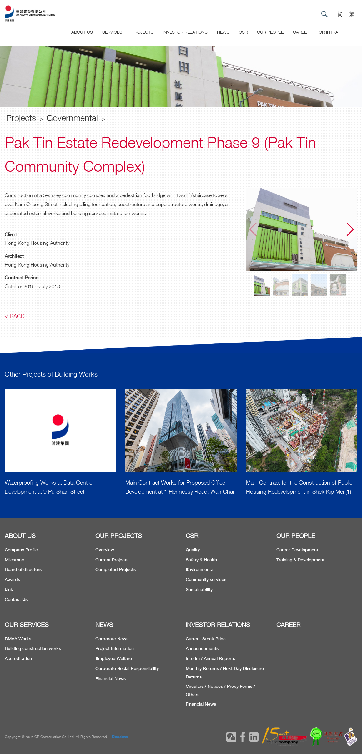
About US (82, 32)
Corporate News (111, 638)
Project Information (114, 648)
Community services (206, 579)
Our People (270, 32)
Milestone (14, 559)
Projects (142, 32)
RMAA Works (18, 638)
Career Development (297, 549)
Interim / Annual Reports (210, 658)
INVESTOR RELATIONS (218, 624)
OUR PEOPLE (295, 535)
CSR (243, 32)
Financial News (110, 678)
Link (9, 589)
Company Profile (21, 549)
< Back (15, 316)
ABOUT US (20, 535)
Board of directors (23, 569)
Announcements (202, 648)
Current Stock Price (206, 638)
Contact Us (16, 599)
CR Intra (328, 32)
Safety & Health (201, 559)
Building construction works (33, 648)
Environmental (200, 569)
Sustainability (199, 589)
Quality (193, 549)
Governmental (72, 118)
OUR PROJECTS (118, 535)
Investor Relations (185, 32)
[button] (350, 229)
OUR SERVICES (27, 624)
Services (112, 32)
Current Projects (111, 559)
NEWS (104, 624)
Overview (104, 549)
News (223, 32)
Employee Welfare (113, 658)
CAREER (301, 32)
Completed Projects (115, 569)
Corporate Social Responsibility (127, 668)
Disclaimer (120, 736)
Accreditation (18, 658)
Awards (12, 579)
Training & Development (300, 559)
